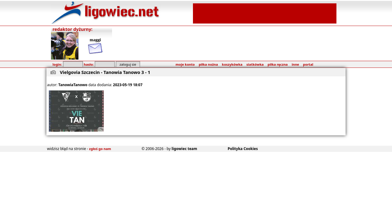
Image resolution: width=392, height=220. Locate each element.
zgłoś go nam (100, 148)
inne (295, 64)
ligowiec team (184, 148)
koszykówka (232, 64)
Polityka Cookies (243, 148)
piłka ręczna (278, 64)
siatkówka (254, 64)
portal (308, 64)
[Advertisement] (264, 13)
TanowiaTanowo (72, 84)
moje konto (185, 64)
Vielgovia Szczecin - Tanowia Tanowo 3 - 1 (105, 72)
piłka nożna (208, 64)
